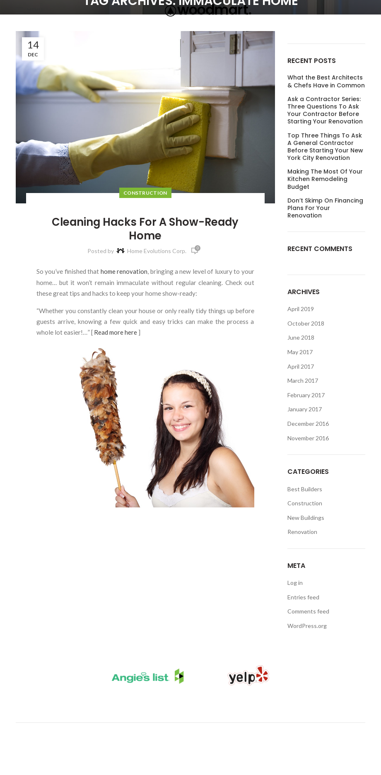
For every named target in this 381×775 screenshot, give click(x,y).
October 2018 (305, 323)
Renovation (302, 531)
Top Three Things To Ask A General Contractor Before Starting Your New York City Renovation (325, 147)
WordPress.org (307, 625)
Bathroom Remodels (165, 706)
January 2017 (304, 409)
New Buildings (305, 517)
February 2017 (306, 394)
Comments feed (308, 611)
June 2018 (300, 337)
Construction (145, 193)
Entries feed (303, 597)
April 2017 (300, 366)
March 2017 (302, 380)
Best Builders (304, 489)
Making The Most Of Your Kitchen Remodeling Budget (325, 179)
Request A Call (311, 706)
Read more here (116, 332)
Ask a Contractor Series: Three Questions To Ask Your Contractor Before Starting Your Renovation (325, 110)
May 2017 (300, 351)
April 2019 (300, 308)
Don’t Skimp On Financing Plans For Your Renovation (325, 208)
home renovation (124, 271)
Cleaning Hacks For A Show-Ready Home (145, 229)
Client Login (243, 706)
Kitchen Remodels (75, 706)
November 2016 (308, 438)
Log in (295, 582)
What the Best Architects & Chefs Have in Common (326, 81)
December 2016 (308, 423)
